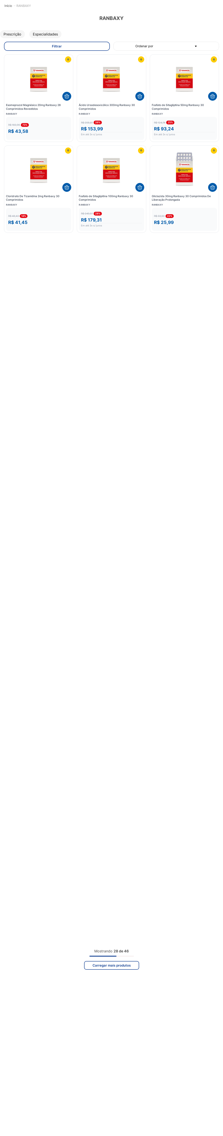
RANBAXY (23, 6)
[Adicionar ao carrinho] (67, 96)
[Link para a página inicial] (8, 6)
